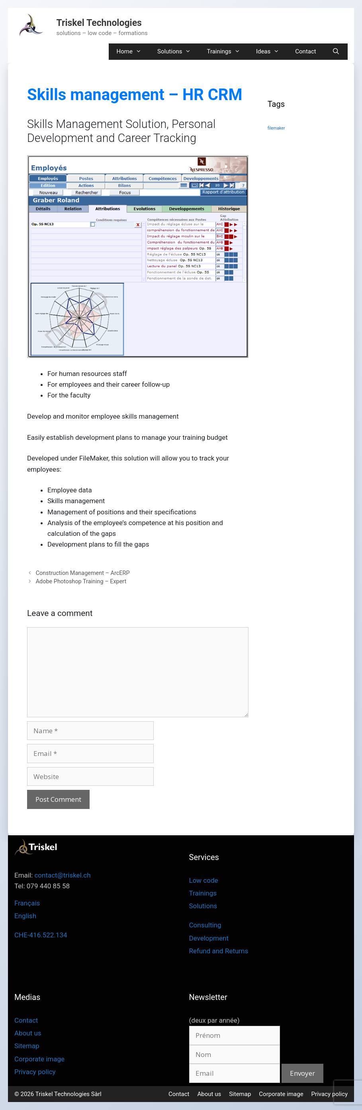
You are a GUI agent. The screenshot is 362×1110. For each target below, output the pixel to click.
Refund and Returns (219, 951)
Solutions (178, 51)
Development (209, 938)
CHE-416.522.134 (40, 935)
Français (27, 903)
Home (133, 51)
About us (27, 1033)
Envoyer (302, 1073)
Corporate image (39, 1059)
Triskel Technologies (99, 23)
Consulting (205, 925)
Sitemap (26, 1046)
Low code (203, 880)
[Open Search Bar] (336, 51)
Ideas (271, 51)
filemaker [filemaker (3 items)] (276, 128)
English (25, 916)
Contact (305, 51)
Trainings (227, 51)
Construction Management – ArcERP (83, 573)
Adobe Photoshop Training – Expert (81, 581)
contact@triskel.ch (62, 875)
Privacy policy (35, 1072)
